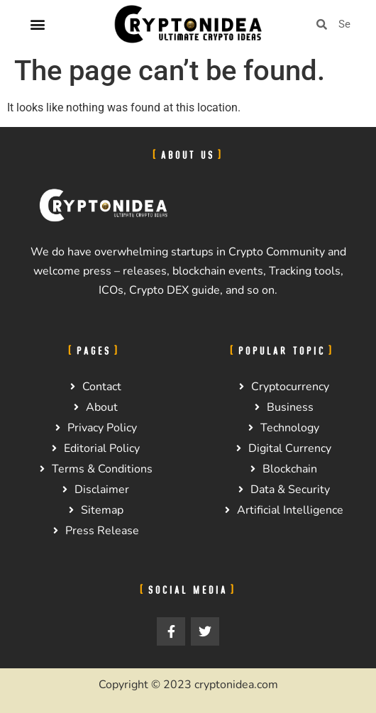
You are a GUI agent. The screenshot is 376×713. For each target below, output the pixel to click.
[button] (38, 24)
